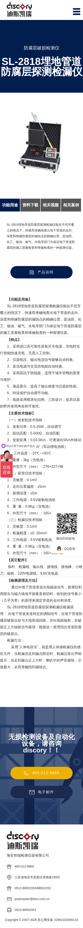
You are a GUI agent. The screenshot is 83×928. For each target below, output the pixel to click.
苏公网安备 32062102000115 (58, 920)
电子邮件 (41, 792)
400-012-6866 (41, 773)
